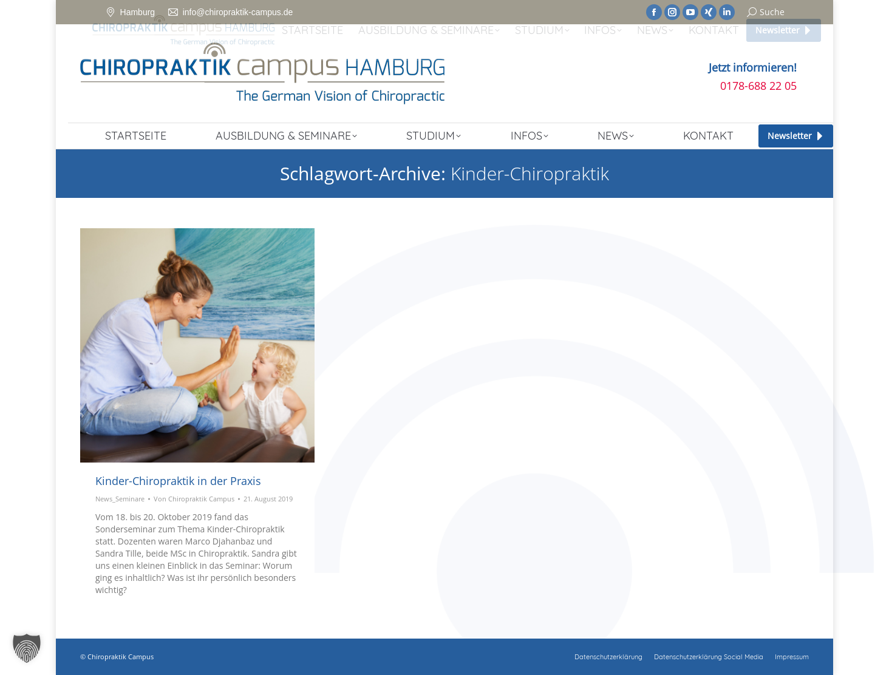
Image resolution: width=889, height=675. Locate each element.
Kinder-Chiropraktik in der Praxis (178, 480)
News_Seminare (120, 498)
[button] (26, 648)
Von (194, 498)
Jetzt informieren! (753, 67)
